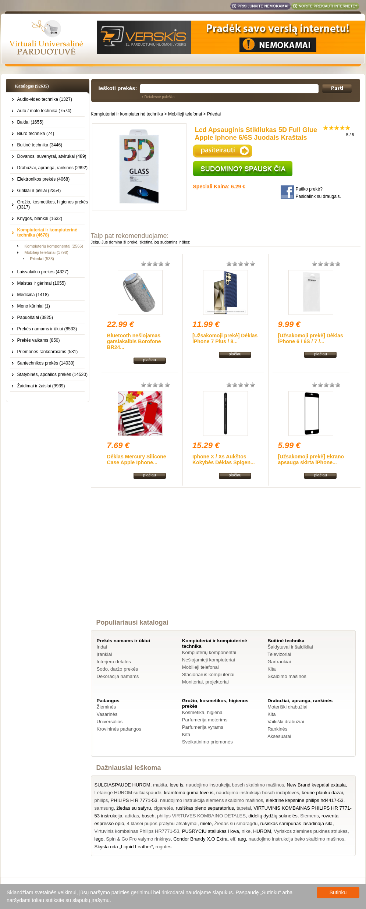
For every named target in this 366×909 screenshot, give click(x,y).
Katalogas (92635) (32, 86)
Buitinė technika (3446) (40, 145)
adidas (132, 816)
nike (246, 831)
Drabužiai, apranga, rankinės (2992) (52, 167)
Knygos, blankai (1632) (40, 218)
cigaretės (163, 808)
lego (99, 839)
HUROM (262, 831)
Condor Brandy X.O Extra (200, 839)
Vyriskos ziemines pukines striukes (311, 831)
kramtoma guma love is (188, 792)
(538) (42, 258)
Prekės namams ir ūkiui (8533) (47, 328)
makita (160, 785)
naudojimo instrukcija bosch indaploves (257, 792)
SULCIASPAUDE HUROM (122, 785)
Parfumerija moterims (205, 719)
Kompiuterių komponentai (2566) (54, 246)
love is (176, 785)
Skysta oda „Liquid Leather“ (124, 846)
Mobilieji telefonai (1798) (46, 252)
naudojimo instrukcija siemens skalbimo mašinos (211, 800)
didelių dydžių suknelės (273, 816)
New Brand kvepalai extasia (316, 785)
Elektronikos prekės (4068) (43, 179)
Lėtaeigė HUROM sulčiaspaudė (128, 792)
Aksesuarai (279, 736)
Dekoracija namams (118, 676)
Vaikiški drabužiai (285, 721)
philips (101, 800)
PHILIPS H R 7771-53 (134, 800)
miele (206, 823)
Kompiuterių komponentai (209, 652)
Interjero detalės (114, 661)
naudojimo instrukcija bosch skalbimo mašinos (235, 785)
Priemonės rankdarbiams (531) (47, 351)
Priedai (214, 114)
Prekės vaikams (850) (38, 340)
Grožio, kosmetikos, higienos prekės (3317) (52, 204)
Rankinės (277, 729)
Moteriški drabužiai (287, 707)
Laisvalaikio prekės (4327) (42, 271)
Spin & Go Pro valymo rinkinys (138, 839)
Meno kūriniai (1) (33, 306)
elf (232, 839)
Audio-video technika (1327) (44, 99)
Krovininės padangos (119, 729)
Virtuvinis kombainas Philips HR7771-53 (137, 831)
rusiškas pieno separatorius (205, 808)
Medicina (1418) (33, 294)
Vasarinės (107, 714)
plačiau (149, 360)
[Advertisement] (225, 559)
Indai (102, 647)
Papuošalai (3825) (35, 317)
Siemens (309, 816)
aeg (242, 839)
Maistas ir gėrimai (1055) (41, 283)
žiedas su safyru (133, 808)
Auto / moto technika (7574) (44, 110)
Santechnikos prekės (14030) (46, 363)
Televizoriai (279, 654)
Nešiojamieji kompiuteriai (208, 660)
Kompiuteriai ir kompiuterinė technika (127, 114)
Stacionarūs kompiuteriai (208, 674)
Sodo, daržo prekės (117, 669)
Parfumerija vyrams (202, 727)
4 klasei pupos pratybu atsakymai (162, 823)
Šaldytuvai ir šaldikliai (290, 647)
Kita (271, 669)
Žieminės (106, 707)
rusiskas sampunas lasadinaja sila (296, 823)
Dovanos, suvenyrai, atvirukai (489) (51, 156)
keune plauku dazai (322, 792)
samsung (104, 808)
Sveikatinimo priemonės (207, 742)
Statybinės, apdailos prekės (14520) (52, 374)
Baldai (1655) (30, 122)
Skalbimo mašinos (286, 676)
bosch (148, 816)
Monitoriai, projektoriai (205, 682)
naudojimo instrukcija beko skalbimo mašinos (296, 839)
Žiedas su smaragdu (235, 823)
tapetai (244, 808)
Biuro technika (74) (35, 133)
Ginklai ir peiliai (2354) (39, 190)
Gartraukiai (279, 661)
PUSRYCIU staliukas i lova (210, 831)
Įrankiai (104, 654)
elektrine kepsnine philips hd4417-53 (305, 800)
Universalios (110, 721)
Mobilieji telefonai (185, 114)
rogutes (163, 846)
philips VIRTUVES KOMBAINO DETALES (201, 816)
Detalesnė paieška (160, 97)
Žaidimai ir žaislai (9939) (41, 385)
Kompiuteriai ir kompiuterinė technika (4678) (47, 232)
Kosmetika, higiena (202, 712)
